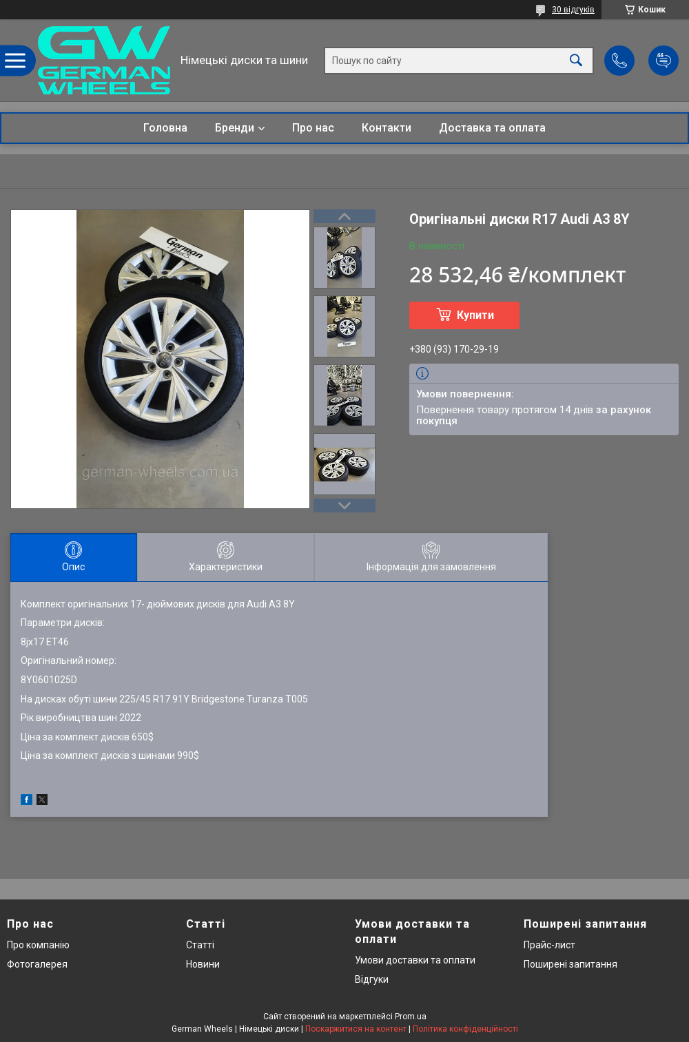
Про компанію (38, 944)
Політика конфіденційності (465, 1029)
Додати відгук (663, 60)
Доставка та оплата (492, 127)
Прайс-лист (549, 944)
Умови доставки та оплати (415, 960)
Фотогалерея (37, 964)
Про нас (313, 127)
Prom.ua (410, 1016)
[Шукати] (576, 60)
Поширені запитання (570, 964)
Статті (200, 944)
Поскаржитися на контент (356, 1029)
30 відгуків (573, 9)
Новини (203, 964)
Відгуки (372, 979)
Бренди (234, 127)
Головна (165, 127)
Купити (475, 315)
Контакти (386, 127)
